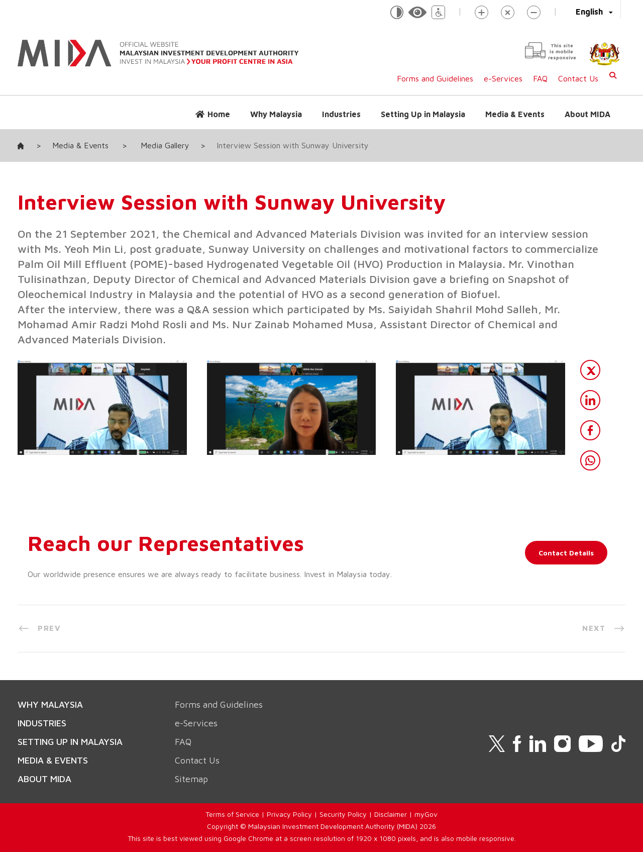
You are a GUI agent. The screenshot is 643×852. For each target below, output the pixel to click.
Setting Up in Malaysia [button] (423, 114)
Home (218, 114)
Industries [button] (341, 114)
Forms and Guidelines (435, 78)
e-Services (503, 78)
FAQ (540, 78)
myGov (426, 814)
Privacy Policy (289, 814)
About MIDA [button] (587, 114)
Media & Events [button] (515, 114)
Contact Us (578, 78)
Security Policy (343, 814)
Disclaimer (390, 814)
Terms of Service (232, 814)
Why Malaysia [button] (276, 114)
